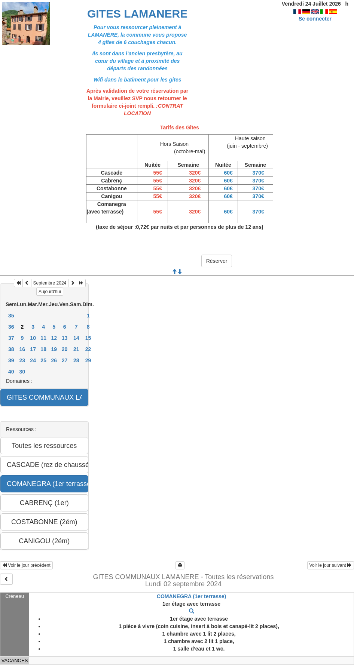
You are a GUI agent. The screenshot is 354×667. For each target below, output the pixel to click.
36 (11, 327)
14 (76, 338)
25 (43, 360)
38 (11, 349)
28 (76, 360)
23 (22, 360)
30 (22, 372)
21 (76, 349)
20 (65, 349)
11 (43, 338)
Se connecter (315, 19)
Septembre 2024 (50, 283)
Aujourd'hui (50, 291)
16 (22, 349)
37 (11, 338)
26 (54, 360)
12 (54, 338)
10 (33, 338)
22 (88, 349)
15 (88, 338)
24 (33, 360)
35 (11, 316)
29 (88, 360)
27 (65, 360)
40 (11, 372)
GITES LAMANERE (137, 13)
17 (33, 349)
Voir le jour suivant (330, 565)
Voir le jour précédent (26, 565)
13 (65, 338)
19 (54, 349)
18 (43, 349)
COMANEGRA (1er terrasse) (191, 596)
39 (11, 360)
